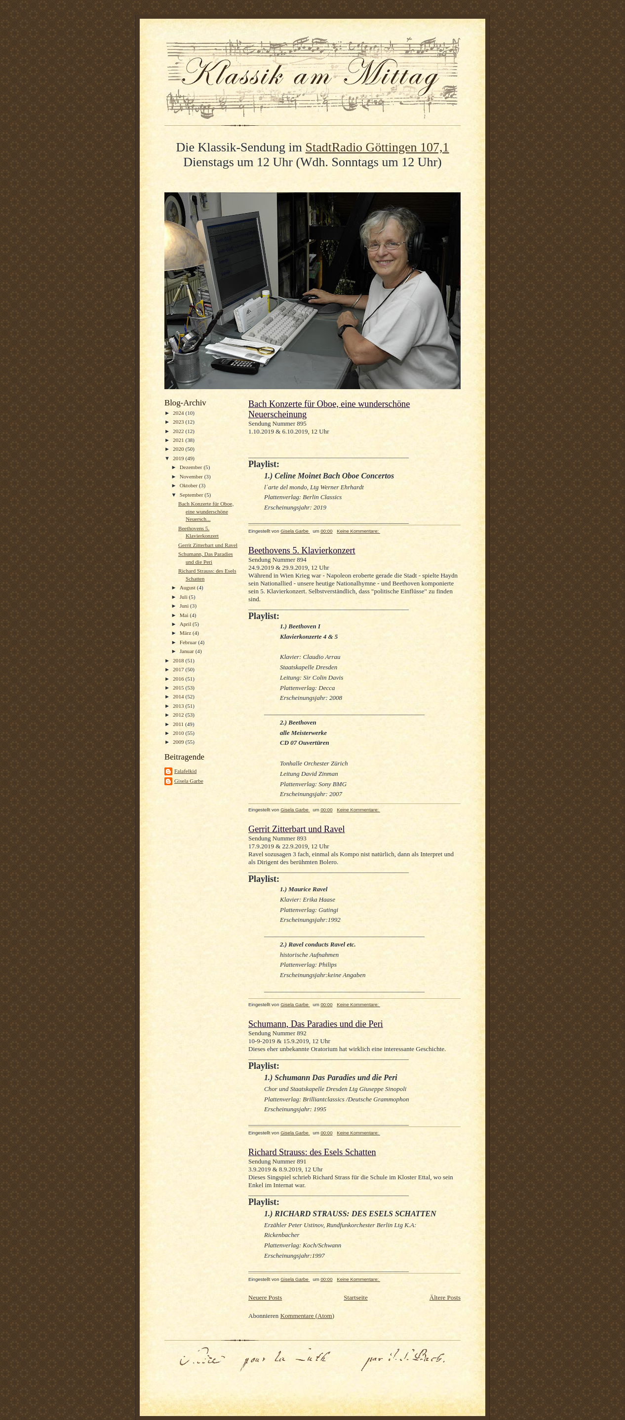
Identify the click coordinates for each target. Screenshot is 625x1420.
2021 (179, 440)
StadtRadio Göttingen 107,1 (377, 147)
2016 (179, 679)
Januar (187, 651)
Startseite (355, 1297)
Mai (185, 615)
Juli (184, 597)
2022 (179, 431)
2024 (179, 413)
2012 (179, 715)
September (192, 495)
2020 (179, 449)
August (188, 587)
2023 (179, 422)
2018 (179, 660)
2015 (179, 688)
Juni (185, 606)
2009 (179, 742)
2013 (179, 706)
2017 (179, 669)
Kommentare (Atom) (307, 1315)
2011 (179, 724)
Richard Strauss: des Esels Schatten (312, 1152)
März (186, 633)
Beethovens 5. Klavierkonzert (301, 550)
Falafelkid (185, 771)
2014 (179, 696)
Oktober (189, 485)
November (192, 476)
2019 (179, 458)
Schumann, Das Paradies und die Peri (315, 1024)
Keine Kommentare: (358, 531)
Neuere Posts (265, 1297)
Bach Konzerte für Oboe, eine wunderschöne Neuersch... (206, 511)
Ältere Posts (445, 1297)
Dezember (192, 467)
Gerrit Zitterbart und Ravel (207, 545)
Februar (189, 642)
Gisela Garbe (188, 781)
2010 (179, 733)
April (186, 624)
